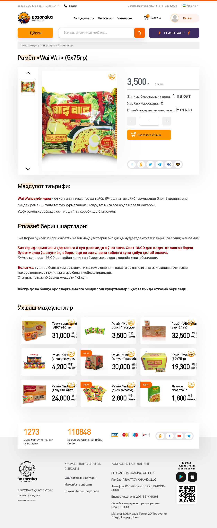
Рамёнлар (66, 45)
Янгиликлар (105, 18)
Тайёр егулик (48, 45)
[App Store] (192, 477)
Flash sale (174, 32)
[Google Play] (181, 477)
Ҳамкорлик (124, 18)
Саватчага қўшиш (146, 134)
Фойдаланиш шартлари (80, 478)
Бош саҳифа (29, 45)
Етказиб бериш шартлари (82, 491)
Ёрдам (70, 5)
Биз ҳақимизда (84, 18)
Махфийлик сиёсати (78, 484)
